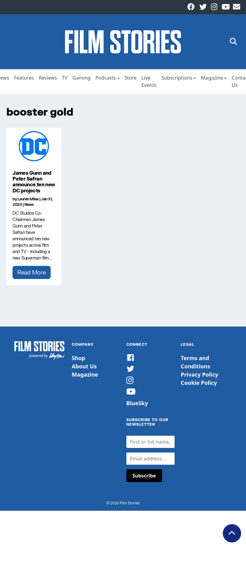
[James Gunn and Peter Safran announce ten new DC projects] (33, 146)
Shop (78, 358)
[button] (233, 42)
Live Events (148, 81)
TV (65, 77)
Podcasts (106, 77)
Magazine (212, 77)
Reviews (48, 77)
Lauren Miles (28, 199)
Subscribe (144, 475)
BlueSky (137, 403)
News (29, 204)
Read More (31, 272)
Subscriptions (177, 77)
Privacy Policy (199, 374)
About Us (84, 366)
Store (131, 77)
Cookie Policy (199, 382)
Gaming (81, 77)
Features (24, 77)
